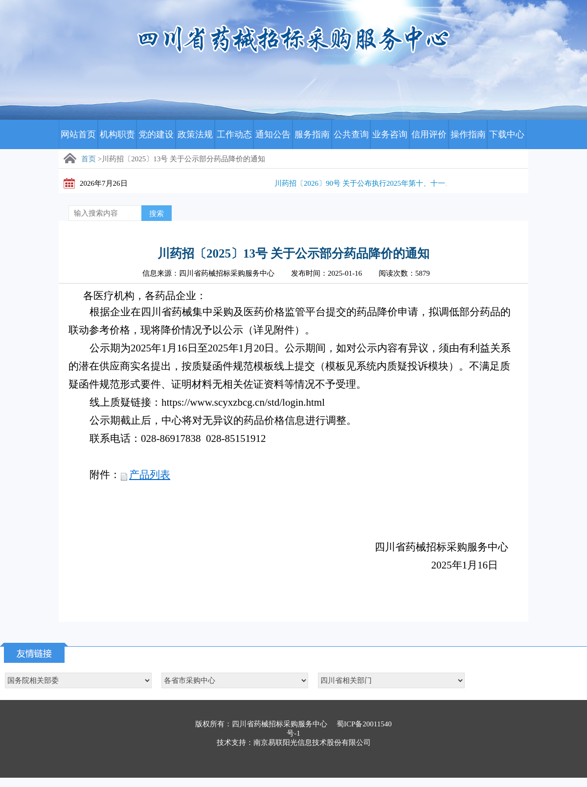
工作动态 (234, 134)
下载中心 (506, 134)
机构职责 (117, 134)
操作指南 (468, 134)
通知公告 (273, 134)
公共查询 (351, 134)
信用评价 (429, 134)
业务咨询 (389, 134)
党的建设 (156, 134)
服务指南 (312, 134)
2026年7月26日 (104, 183)
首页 (88, 159)
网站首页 (78, 134)
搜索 (156, 214)
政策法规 (195, 134)
